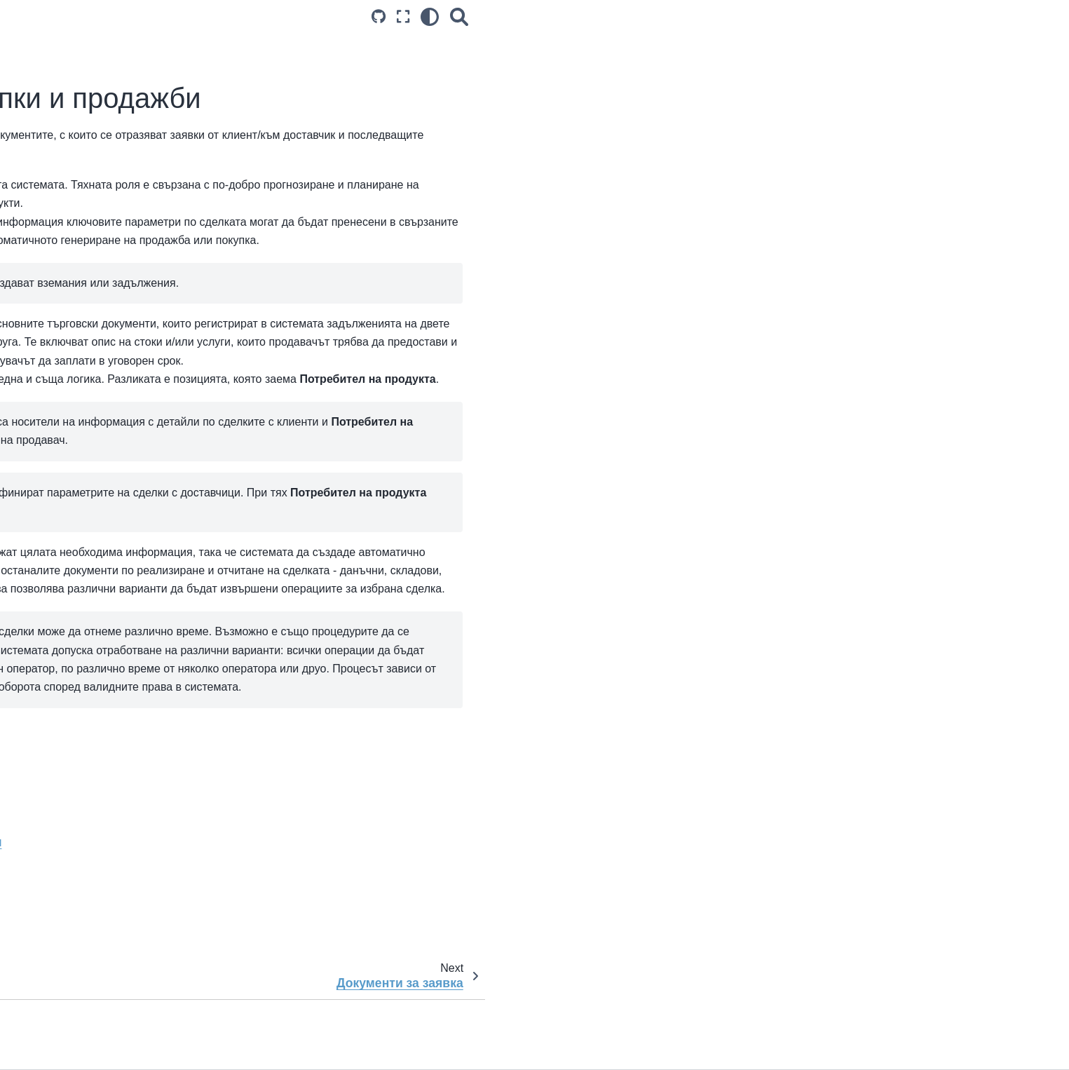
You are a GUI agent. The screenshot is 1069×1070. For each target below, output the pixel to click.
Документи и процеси (114, 254)
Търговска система (119, 298)
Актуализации (92, 151)
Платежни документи (131, 605)
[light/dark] (856, 16)
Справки (79, 671)
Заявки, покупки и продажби (127, 330)
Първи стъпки (92, 129)
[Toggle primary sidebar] (261, 16)
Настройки (84, 232)
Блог (70, 173)
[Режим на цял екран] (829, 16)
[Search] (885, 16)
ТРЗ (80, 649)
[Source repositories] (804, 16)
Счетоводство (103, 627)
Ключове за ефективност (118, 694)
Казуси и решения (102, 716)
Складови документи (131, 582)
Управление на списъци (126, 276)
